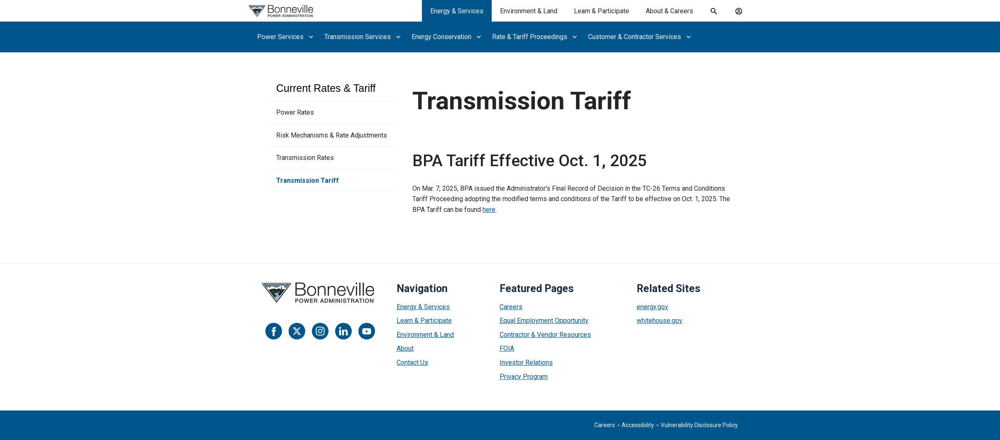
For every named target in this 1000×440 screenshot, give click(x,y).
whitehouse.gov (659, 320)
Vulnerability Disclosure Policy (699, 425)
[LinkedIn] (343, 331)
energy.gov (652, 307)
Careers (511, 307)
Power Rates (295, 112)
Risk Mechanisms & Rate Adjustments (331, 135)
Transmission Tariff (307, 180)
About (405, 348)
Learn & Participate (424, 320)
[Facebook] (273, 331)
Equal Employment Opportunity (544, 320)
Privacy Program (524, 377)
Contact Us (412, 362)
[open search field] (714, 11)
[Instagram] (320, 331)
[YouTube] (366, 331)
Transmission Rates (305, 158)
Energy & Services (423, 307)
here (489, 210)
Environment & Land (425, 335)
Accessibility (638, 425)
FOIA (507, 348)
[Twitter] (297, 331)
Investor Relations (526, 362)
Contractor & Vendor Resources (545, 335)
